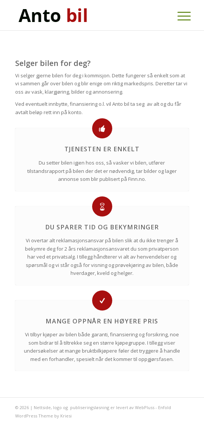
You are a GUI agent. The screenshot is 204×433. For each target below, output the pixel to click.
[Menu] (178, 16)
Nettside (42, 407)
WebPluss (144, 407)
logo (57, 407)
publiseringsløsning (89, 407)
